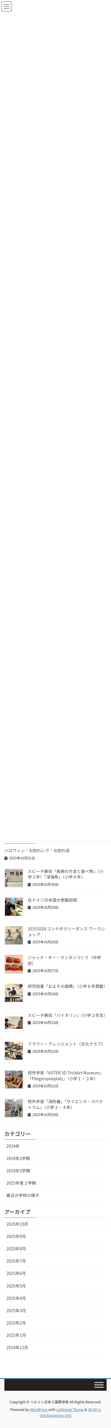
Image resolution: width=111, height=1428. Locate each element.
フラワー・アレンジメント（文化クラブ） (66, 1044)
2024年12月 (17, 1347)
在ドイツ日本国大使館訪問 (52, 900)
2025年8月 (16, 1248)
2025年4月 (16, 1298)
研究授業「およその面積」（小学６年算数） (67, 986)
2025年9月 (16, 1236)
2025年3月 (16, 1310)
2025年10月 (17, 1224)
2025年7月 (16, 1261)
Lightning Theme (70, 1409)
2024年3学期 (18, 1170)
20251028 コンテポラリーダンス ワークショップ (66, 931)
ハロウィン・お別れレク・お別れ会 (37, 850)
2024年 (13, 1146)
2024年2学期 (18, 1158)
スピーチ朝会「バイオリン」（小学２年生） (67, 1015)
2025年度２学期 (21, 1183)
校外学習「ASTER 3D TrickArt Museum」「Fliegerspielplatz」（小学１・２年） (65, 1075)
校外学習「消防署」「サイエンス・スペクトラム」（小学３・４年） (65, 1104)
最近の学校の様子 (22, 1195)
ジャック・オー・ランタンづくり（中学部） (64, 960)
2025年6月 (16, 1273)
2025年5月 (16, 1286)
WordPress (39, 1409)
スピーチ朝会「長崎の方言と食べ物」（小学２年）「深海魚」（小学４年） (65, 874)
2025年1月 (16, 1335)
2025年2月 (16, 1323)
